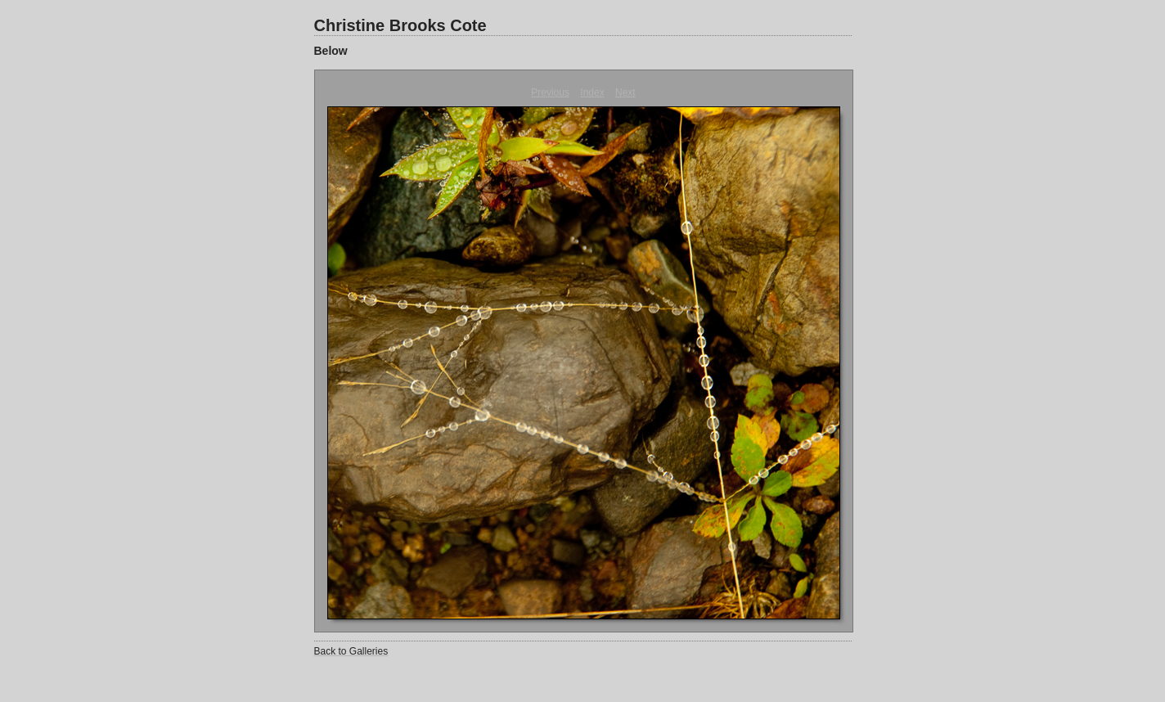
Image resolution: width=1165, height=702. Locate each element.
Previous (550, 92)
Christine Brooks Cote (400, 25)
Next (625, 92)
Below (331, 50)
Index (592, 92)
